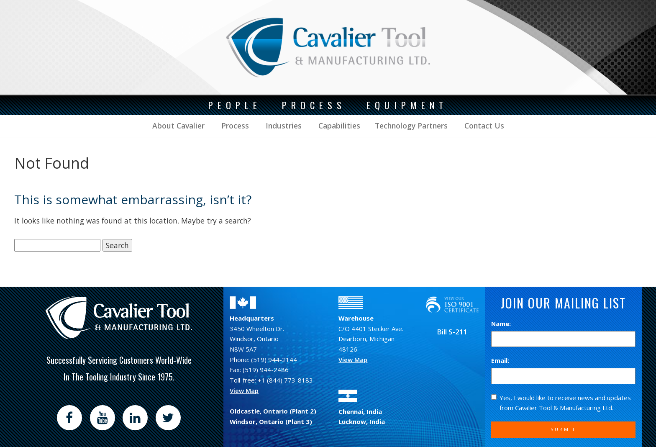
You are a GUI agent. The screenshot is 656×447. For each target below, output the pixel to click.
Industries (283, 126)
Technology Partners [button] (411, 126)
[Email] (563, 376)
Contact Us (483, 126)
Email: (500, 360)
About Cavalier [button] (178, 126)
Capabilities (338, 126)
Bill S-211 (452, 332)
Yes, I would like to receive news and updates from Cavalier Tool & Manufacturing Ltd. (561, 402)
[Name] (563, 339)
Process (234, 126)
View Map (244, 390)
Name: (501, 323)
